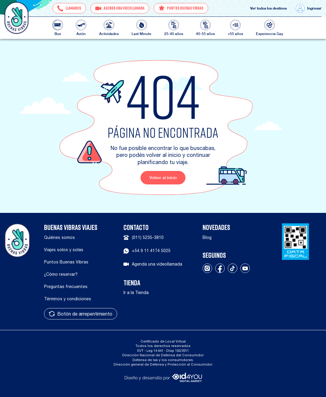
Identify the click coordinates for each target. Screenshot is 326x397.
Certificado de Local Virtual (163, 341)
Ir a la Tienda (136, 292)
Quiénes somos (59, 237)
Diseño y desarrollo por (163, 377)
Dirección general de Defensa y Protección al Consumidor (163, 364)
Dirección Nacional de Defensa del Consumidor (163, 355)
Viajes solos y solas (63, 249)
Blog (207, 237)
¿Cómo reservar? (61, 274)
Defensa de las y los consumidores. (163, 360)
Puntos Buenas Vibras (66, 262)
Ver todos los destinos (268, 8)
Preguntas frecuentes (65, 286)
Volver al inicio (163, 177)
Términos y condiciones (67, 298)
